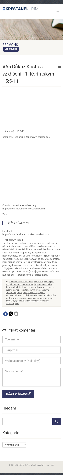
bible (20, 282)
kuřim (19, 292)
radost (54, 295)
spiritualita (41, 298)
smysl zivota (16, 298)
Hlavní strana (18, 223)
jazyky (45, 287)
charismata (15, 284)
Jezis (51, 287)
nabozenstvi (11, 295)
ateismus (13, 282)
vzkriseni (10, 303)
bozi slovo (38, 282)
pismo (20, 295)
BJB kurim (28, 282)
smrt (8, 298)
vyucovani (44, 301)
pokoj (26, 295)
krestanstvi (11, 292)
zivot (17, 303)
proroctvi (33, 295)
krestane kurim (28, 290)
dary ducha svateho (43, 284)
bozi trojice (48, 282)
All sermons (11, 49)
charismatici (27, 284)
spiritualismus (29, 298)
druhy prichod (12, 287)
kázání (9, 290)
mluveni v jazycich (36, 292)
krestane (17, 290)
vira (12, 301)
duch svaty (23, 287)
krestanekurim (42, 290)
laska (25, 292)
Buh (7, 284)
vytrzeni (35, 301)
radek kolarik (44, 295)
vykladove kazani (23, 301)
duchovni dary (35, 287)
